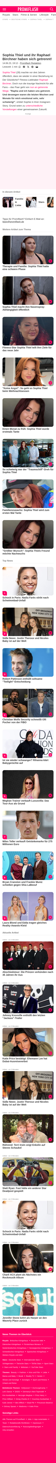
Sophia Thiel (8, 72)
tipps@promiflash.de (13, 221)
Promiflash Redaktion (30, 63)
